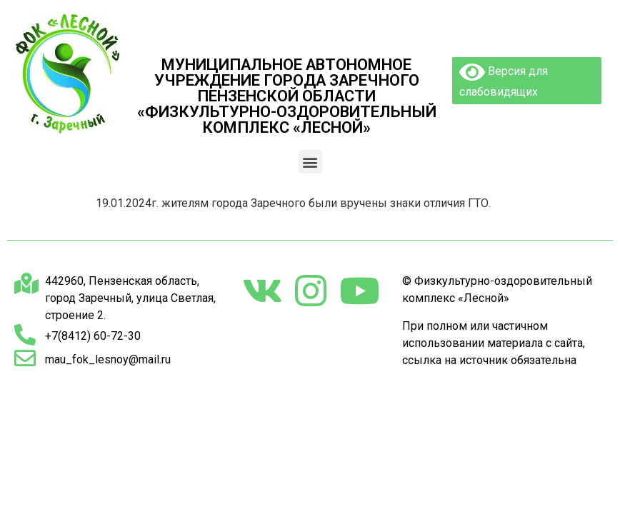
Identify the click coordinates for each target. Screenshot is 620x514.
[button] (310, 161)
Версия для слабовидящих (503, 80)
